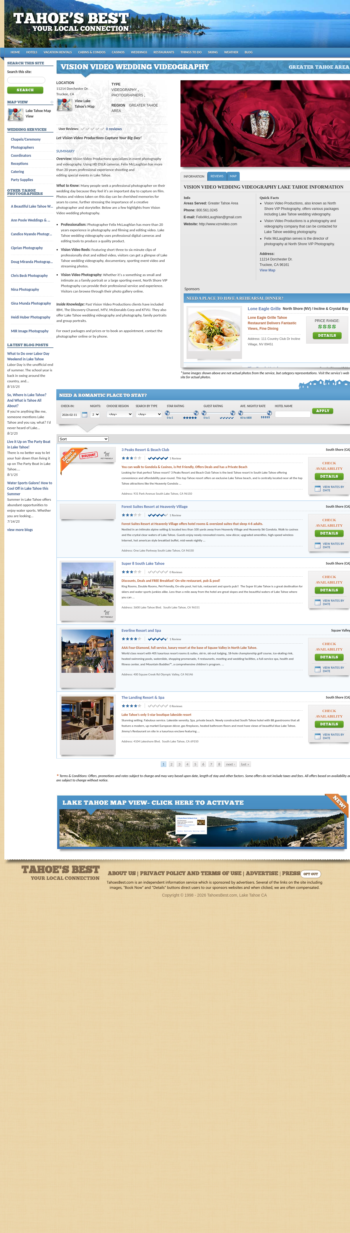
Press (291, 874)
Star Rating (175, 406)
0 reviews (114, 128)
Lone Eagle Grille (264, 308)
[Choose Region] (120, 414)
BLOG (248, 52)
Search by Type (146, 406)
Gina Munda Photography (31, 303)
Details (327, 336)
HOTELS (31, 52)
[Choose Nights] (95, 414)
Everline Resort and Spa (141, 630)
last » (245, 764)
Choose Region (118, 406)
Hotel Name (284, 406)
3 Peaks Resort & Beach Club (145, 449)
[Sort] (83, 439)
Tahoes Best (73, 26)
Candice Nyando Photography (32, 234)
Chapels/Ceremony (26, 139)
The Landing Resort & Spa (143, 697)
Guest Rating (213, 406)
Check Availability (329, 466)
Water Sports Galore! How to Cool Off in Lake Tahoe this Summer (29, 488)
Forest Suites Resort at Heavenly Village (155, 506)
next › (230, 764)
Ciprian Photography (27, 248)
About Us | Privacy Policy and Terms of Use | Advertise (193, 874)
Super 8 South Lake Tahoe (143, 563)
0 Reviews (176, 572)
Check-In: (67, 406)
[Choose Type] (149, 414)
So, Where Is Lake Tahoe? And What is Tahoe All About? (26, 400)
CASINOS (118, 52)
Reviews (217, 176)
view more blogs (20, 530)
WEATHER (231, 52)
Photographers (22, 147)
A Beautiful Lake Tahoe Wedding (32, 206)
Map (233, 176)
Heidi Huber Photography (30, 317)
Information (194, 176)
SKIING (213, 52)
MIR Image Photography (30, 331)
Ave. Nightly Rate (253, 406)
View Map (267, 270)
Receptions (19, 163)
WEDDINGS (139, 52)
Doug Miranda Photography (32, 262)
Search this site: (19, 72)
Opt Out (311, 874)
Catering (17, 172)
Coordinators (21, 155)
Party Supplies (22, 180)
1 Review (175, 458)
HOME (15, 52)
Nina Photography (25, 289)
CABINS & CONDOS (92, 52)
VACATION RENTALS (58, 52)
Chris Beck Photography (29, 275)
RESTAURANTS (164, 52)
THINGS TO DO (191, 52)
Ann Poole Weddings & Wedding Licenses (32, 220)
